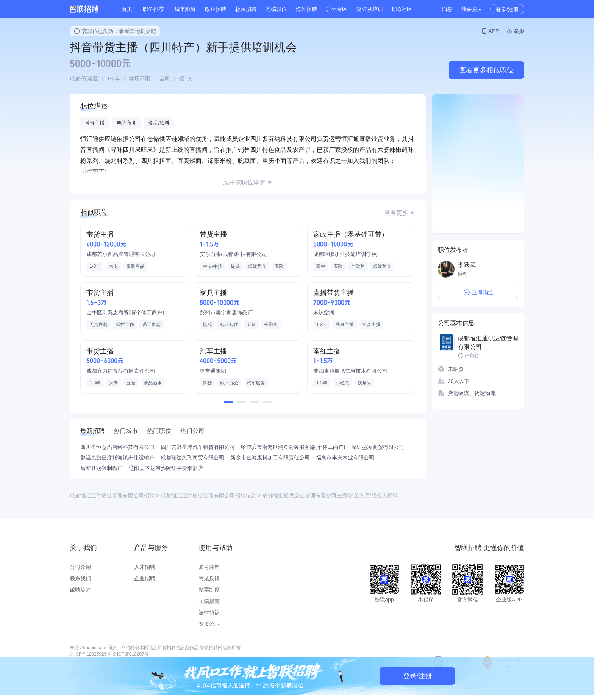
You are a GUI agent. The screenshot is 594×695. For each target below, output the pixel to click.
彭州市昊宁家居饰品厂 (226, 312)
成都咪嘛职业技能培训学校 (345, 254)
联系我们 (80, 578)
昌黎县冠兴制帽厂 (101, 468)
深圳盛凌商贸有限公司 (377, 447)
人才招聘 (144, 567)
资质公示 (209, 624)
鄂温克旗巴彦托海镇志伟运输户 (117, 457)
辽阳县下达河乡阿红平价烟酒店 (166, 468)
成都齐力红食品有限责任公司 (120, 371)
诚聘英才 (80, 590)
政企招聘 (215, 9)
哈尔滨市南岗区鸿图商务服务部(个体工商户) (293, 447)
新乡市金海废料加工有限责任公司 (270, 457)
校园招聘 (245, 9)
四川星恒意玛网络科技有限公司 (117, 447)
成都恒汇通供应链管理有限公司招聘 (112, 495)
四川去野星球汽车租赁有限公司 (198, 447)
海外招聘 (306, 9)
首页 (127, 9)
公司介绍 (80, 567)
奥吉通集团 (213, 371)
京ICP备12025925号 (90, 654)
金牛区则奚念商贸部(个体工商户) (125, 312)
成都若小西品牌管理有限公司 (120, 254)
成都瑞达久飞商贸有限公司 (192, 457)
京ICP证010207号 (131, 654)
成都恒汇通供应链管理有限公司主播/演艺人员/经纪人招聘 (330, 495)
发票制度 (209, 590)
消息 (447, 9)
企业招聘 (144, 578)
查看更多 (396, 212)
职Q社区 (402, 9)
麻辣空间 (324, 312)
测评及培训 (369, 9)
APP (493, 31)
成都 (75, 78)
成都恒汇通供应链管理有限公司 (488, 342)
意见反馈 (209, 578)
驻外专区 (336, 9)
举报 (519, 31)
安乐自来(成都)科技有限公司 (233, 254)
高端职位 (276, 9)
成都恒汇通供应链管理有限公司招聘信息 (208, 495)
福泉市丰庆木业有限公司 (345, 457)
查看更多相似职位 (486, 70)
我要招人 (472, 9)
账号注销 (209, 567)
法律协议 (209, 612)
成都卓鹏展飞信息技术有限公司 (350, 371)
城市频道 (185, 9)
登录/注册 (507, 9)
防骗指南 (209, 601)
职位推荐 (153, 9)
